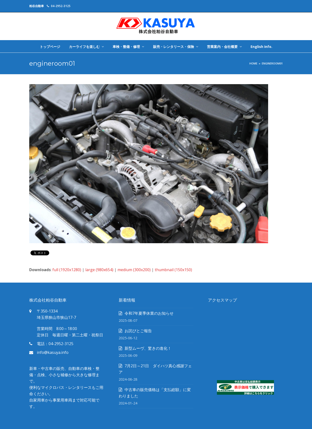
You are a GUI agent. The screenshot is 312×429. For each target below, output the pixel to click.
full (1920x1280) (66, 269)
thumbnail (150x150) (173, 269)
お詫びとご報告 (138, 330)
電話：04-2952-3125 (55, 343)
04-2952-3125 (60, 6)
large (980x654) (99, 269)
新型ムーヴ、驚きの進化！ (148, 348)
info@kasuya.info (52, 352)
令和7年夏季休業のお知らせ (149, 313)
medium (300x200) (134, 269)
